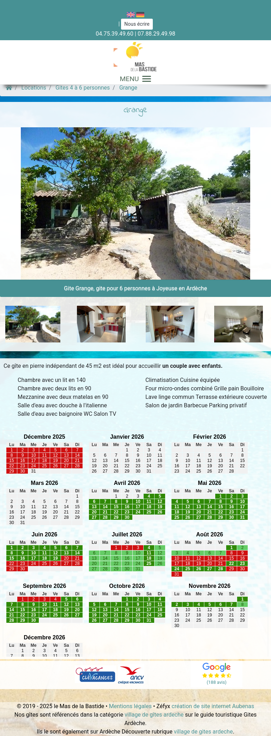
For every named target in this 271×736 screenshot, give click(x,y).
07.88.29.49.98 (156, 33)
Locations (34, 87)
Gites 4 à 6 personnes (82, 87)
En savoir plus (51, 728)
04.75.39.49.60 (114, 33)
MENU (135, 79)
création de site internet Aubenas (212, 706)
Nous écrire (136, 24)
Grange (128, 87)
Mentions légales (130, 706)
